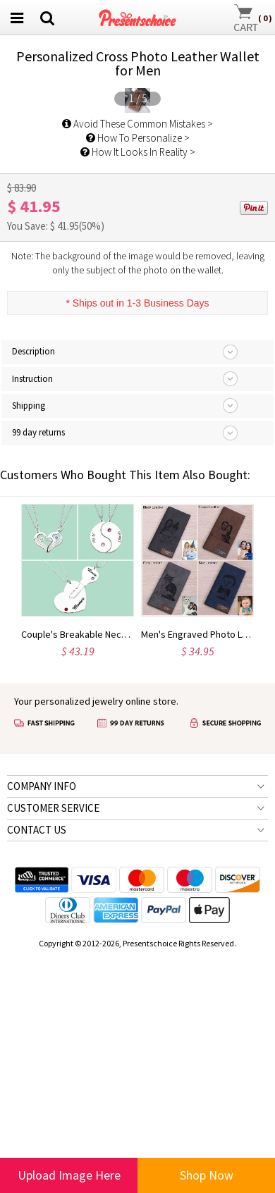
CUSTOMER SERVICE (53, 1050)
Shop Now (206, 1175)
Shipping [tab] (28, 649)
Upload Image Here (69, 1175)
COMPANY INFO (41, 1028)
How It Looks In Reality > (137, 395)
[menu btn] (17, 18)
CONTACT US (36, 1072)
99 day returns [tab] (38, 675)
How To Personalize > (138, 381)
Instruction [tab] (32, 621)
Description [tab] (33, 594)
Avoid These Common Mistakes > (137, 366)
